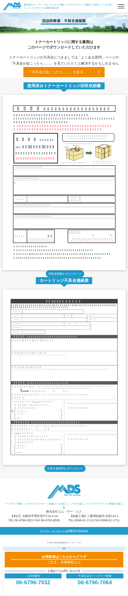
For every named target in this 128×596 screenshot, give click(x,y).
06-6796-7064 (95, 582)
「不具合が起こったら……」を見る (56, 72)
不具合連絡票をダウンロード (65, 468)
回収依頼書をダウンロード (65, 273)
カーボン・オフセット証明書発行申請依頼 (64, 530)
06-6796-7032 (33, 582)
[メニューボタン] (121, 6)
